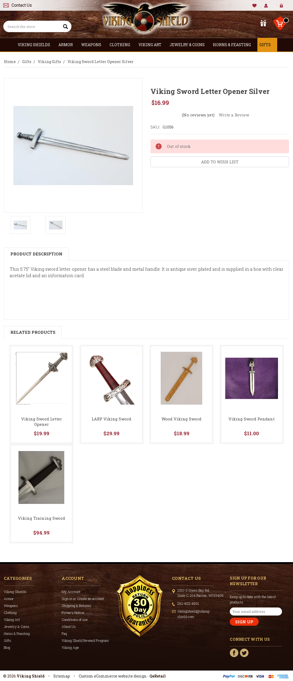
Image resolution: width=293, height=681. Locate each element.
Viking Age (70, 647)
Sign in (277, 8)
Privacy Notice (73, 612)
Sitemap (61, 676)
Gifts (267, 44)
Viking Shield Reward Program (85, 640)
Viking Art (152, 44)
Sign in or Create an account (83, 598)
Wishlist (254, 5)
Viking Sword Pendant (251, 419)
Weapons (93, 44)
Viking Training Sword (41, 518)
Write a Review (234, 115)
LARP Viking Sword (111, 419)
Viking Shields (36, 44)
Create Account (285, 8)
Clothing (122, 44)
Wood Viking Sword (181, 419)
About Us (69, 626)
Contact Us (22, 5)
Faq (64, 633)
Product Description (36, 254)
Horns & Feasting (234, 44)
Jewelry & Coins (189, 44)
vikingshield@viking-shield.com (194, 614)
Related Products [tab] (32, 332)
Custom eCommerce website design (112, 676)
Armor (67, 44)
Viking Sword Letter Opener (41, 421)
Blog (7, 647)
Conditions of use (75, 619)
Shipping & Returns (76, 605)
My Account (266, 5)
